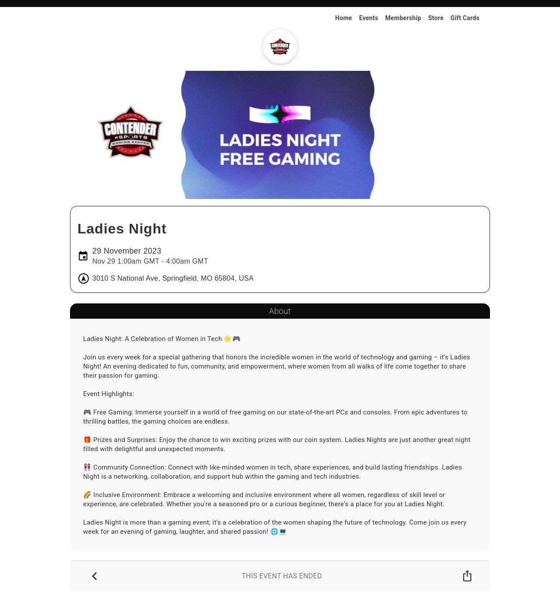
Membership (403, 17)
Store (436, 17)
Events (368, 17)
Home (343, 17)
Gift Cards (465, 17)
